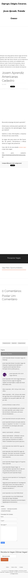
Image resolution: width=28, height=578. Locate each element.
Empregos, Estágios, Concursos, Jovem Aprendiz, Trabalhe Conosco (14, 11)
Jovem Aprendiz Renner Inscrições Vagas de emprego (14, 358)
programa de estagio (5, 511)
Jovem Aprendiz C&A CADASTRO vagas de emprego (13, 447)
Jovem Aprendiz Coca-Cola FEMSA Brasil (13, 493)
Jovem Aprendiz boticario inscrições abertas (14, 418)
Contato (21, 567)
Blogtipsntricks (14, 573)
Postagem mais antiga (21, 343)
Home (7, 567)
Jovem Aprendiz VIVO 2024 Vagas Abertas (16, 374)
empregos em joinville (12, 508)
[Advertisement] (14, 41)
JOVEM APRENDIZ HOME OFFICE (11, 405)
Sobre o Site (14, 567)
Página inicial (14, 343)
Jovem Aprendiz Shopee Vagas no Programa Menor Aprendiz (14, 462)
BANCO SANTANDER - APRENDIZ (11, 432)
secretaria (3, 508)
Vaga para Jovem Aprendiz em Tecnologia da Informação (14, 478)
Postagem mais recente (6, 343)
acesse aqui (22, 147)
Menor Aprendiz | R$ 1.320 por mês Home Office (14, 390)
